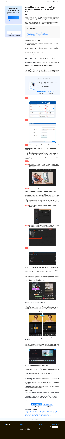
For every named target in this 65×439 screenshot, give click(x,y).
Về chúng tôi (22, 426)
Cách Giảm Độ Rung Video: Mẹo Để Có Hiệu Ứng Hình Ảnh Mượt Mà (38, 414)
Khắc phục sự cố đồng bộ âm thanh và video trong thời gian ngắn (38, 415)
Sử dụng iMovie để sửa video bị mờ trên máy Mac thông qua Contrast (38, 32)
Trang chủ (25, 419)
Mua (39, 428)
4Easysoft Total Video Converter (44, 78)
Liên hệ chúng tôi (30, 426)
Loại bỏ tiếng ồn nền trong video (12, 33)
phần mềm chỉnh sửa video (51, 194)
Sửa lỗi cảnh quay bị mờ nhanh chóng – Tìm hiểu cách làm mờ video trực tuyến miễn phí (42, 412)
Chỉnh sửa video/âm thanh (39, 14)
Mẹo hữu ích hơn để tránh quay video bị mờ (34, 35)
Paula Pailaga (32, 14)
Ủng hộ (58, 1)
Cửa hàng (49, 1)
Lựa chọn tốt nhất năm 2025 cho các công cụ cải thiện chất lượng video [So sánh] (41, 411)
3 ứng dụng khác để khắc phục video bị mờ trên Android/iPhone (37, 34)
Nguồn (54, 1)
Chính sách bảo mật (23, 429)
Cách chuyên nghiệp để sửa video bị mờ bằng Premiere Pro (36, 33)
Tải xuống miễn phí (13, 17)
